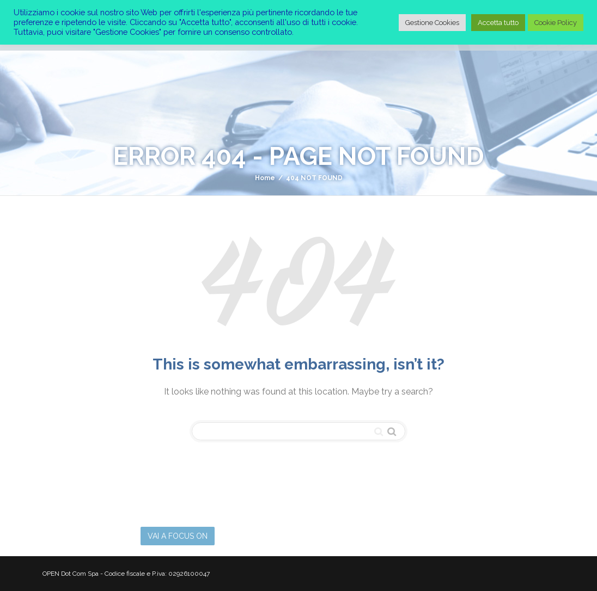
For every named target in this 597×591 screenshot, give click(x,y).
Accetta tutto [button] (498, 23)
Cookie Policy (555, 23)
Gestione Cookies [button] (432, 23)
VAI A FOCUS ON (178, 536)
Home (265, 178)
